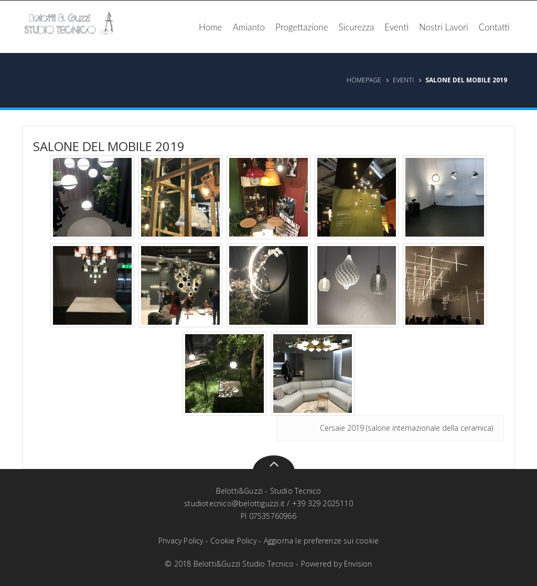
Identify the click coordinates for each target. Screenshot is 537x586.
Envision (358, 564)
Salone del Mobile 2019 (109, 146)
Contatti (494, 27)
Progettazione (301, 27)
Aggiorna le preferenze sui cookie (321, 541)
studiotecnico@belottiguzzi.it (234, 503)
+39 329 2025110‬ (322, 503)
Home (210, 27)
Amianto (249, 27)
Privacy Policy (180, 541)
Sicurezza (356, 27)
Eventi (396, 27)
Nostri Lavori (443, 27)
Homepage (364, 80)
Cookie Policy (233, 541)
